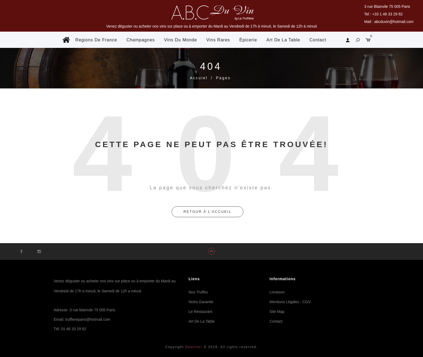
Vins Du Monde (180, 40)
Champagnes (141, 40)
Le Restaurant (200, 311)
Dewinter (193, 347)
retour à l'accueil (207, 212)
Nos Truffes (198, 292)
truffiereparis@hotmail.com (87, 319)
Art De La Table (283, 40)
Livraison (277, 292)
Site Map (277, 311)
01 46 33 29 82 (73, 329)
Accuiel (199, 78)
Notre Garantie (201, 302)
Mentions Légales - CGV (290, 302)
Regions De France (96, 40)
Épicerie (248, 40)
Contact (317, 40)
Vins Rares (218, 40)
